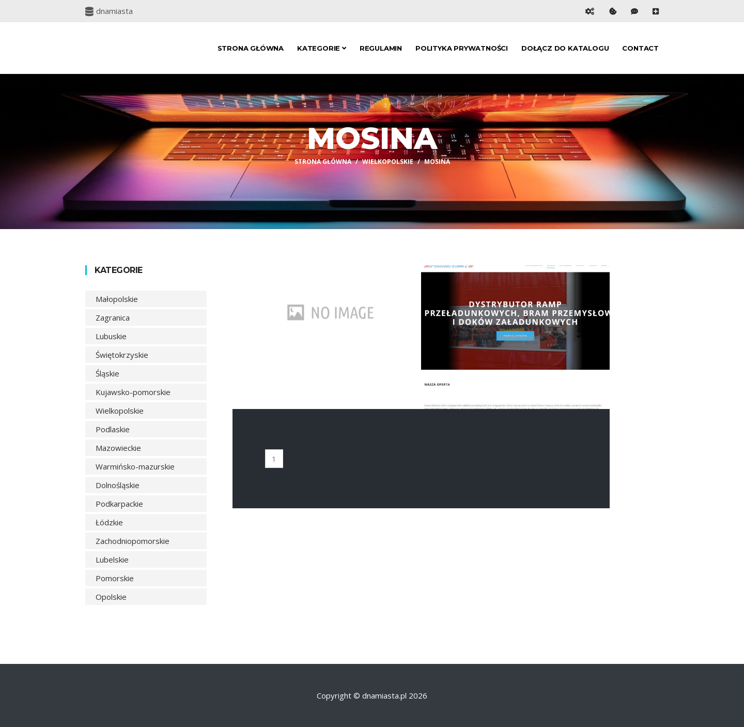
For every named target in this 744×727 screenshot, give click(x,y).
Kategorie (321, 48)
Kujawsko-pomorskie (133, 392)
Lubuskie (111, 336)
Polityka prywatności (461, 48)
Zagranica (113, 317)
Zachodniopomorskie (132, 541)
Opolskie (111, 597)
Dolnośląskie (118, 485)
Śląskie (107, 373)
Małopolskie (117, 299)
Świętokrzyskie (122, 355)
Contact (640, 48)
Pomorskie (115, 578)
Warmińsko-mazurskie (135, 466)
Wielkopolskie (387, 161)
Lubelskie (112, 559)
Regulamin (381, 48)
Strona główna (251, 48)
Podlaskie (113, 429)
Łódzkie (109, 522)
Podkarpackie (119, 503)
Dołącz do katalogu (565, 48)
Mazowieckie (118, 448)
